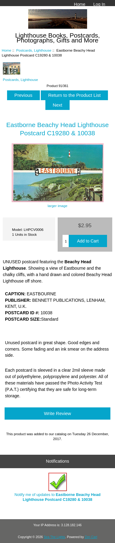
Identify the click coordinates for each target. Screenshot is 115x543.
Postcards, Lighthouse (34, 50)
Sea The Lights (54, 537)
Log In (99, 4)
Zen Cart (91, 537)
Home (79, 4)
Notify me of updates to (57, 487)
